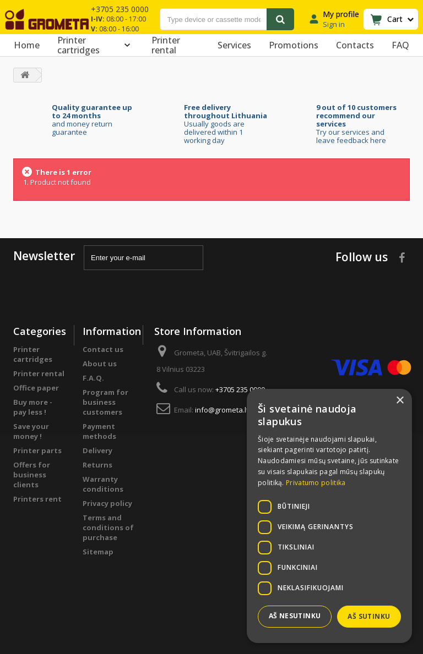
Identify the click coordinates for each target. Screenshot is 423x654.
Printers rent (37, 499)
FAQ (400, 45)
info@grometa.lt (221, 410)
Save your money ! (31, 431)
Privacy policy (107, 503)
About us (100, 364)
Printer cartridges (95, 45)
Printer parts (37, 450)
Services (234, 45)
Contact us (103, 349)
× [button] (399, 401)
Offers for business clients (31, 475)
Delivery (97, 450)
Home (27, 45)
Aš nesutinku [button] (295, 615)
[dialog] (329, 516)
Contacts (355, 45)
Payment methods (99, 431)
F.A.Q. (93, 378)
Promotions (293, 45)
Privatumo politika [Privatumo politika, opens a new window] (315, 482)
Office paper (36, 388)
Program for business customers (105, 402)
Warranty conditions (103, 484)
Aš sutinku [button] (369, 616)
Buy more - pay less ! (32, 407)
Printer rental (165, 45)
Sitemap (98, 552)
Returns (97, 465)
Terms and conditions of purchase (108, 527)
